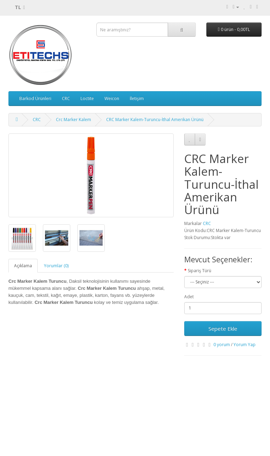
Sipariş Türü (199, 271)
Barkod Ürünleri (35, 98)
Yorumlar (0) (56, 266)
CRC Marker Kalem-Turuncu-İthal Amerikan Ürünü (155, 120)
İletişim (137, 98)
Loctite (87, 98)
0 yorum (221, 345)
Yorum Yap (244, 345)
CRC (66, 98)
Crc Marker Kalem (73, 120)
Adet (189, 297)
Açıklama (23, 266)
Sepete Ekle (222, 328)
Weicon (111, 98)
